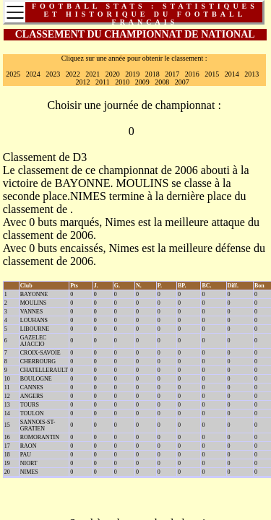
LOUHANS (34, 320)
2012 (83, 82)
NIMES (88, 196)
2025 (13, 74)
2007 (182, 82)
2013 (251, 74)
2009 (142, 82)
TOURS (29, 405)
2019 (132, 74)
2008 (162, 82)
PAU (25, 454)
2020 (113, 74)
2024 (33, 74)
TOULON (32, 413)
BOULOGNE (36, 379)
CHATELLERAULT (44, 370)
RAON (28, 446)
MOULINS (142, 183)
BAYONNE (83, 183)
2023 (53, 74)
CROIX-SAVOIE (40, 353)
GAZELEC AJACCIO (33, 340)
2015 (212, 74)
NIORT (29, 463)
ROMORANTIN (39, 437)
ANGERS (31, 396)
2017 (172, 74)
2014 (232, 74)
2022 (73, 74)
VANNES (31, 311)
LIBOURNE (34, 329)
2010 (122, 82)
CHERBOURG (38, 361)
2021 (92, 74)
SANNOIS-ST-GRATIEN (38, 425)
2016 (192, 74)
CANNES (31, 387)
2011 (102, 82)
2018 (152, 74)
